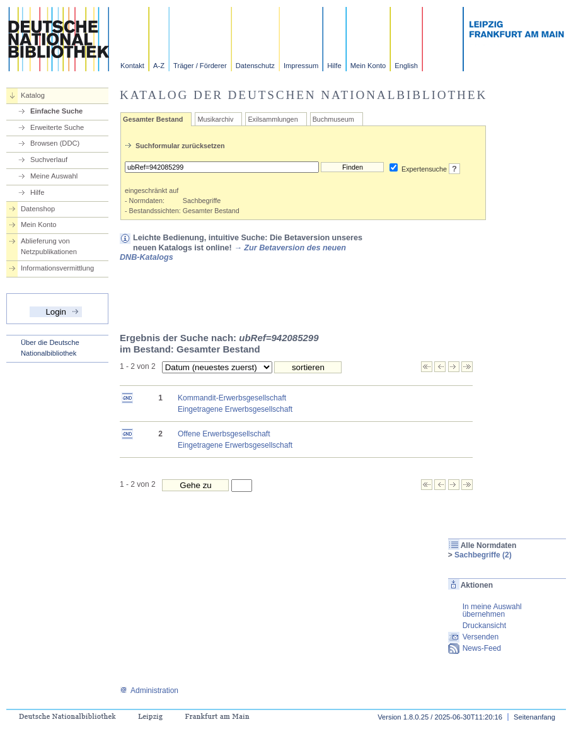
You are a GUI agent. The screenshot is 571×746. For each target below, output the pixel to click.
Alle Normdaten (489, 545)
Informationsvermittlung (57, 268)
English (406, 65)
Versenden (481, 636)
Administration (149, 690)
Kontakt (132, 65)
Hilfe (334, 65)
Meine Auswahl (54, 176)
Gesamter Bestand (153, 119)
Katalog (33, 95)
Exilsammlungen (272, 119)
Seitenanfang (534, 717)
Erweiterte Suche (57, 127)
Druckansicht (484, 625)
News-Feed (482, 648)
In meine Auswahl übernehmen (492, 610)
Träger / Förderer (200, 65)
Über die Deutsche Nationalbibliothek (50, 348)
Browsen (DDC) (54, 143)
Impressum (301, 65)
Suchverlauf (48, 159)
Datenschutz (255, 65)
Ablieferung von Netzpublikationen (49, 246)
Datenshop (38, 209)
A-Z (158, 65)
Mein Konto (368, 65)
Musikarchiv (215, 119)
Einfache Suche (56, 111)
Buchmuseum (333, 119)
